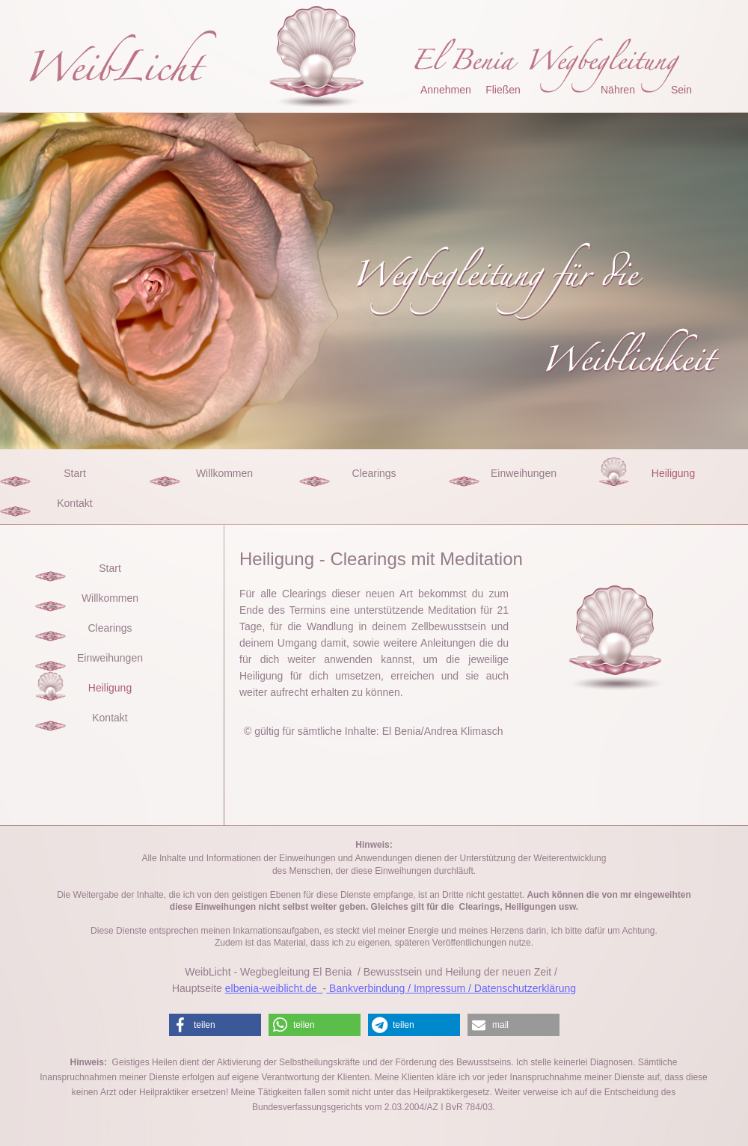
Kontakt (74, 503)
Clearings (374, 473)
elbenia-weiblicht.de (271, 988)
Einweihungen (524, 473)
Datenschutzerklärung (525, 988)
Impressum (439, 988)
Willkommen (224, 473)
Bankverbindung (367, 988)
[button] (215, 1025)
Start (75, 473)
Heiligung (673, 473)
